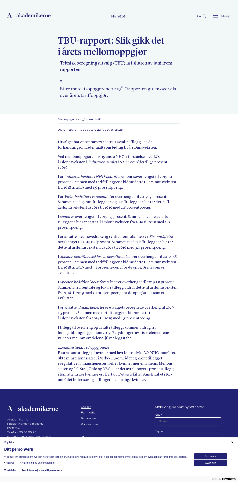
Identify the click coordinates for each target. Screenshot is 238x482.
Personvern (89, 418)
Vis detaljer (10, 470)
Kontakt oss (89, 424)
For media (88, 412)
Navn (158, 414)
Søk (201, 16)
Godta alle (210, 456)
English (86, 406)
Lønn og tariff (92, 119)
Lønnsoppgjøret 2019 (70, 119)
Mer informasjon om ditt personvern (42, 470)
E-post (160, 431)
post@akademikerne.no (35, 436)
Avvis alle (210, 463)
